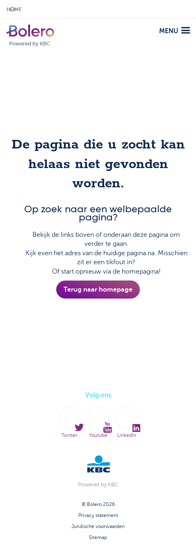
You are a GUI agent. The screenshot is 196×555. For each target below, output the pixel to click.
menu (174, 31)
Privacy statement (98, 515)
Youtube (98, 422)
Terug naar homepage (98, 289)
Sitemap (98, 537)
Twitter (69, 422)
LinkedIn (126, 422)
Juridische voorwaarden (98, 526)
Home (12, 9)
